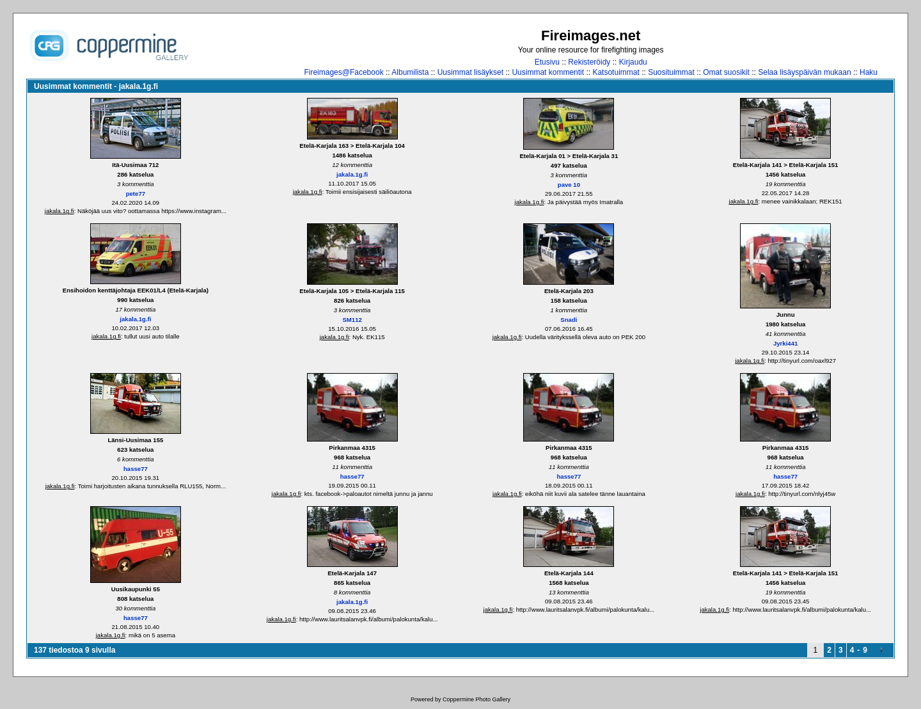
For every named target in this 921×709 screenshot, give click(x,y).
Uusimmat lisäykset (470, 72)
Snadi (568, 319)
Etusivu (547, 62)
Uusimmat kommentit (548, 72)
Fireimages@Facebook (343, 72)
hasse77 (135, 468)
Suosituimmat (671, 72)
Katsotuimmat (615, 72)
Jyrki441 (785, 343)
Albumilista (410, 72)
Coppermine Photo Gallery (476, 699)
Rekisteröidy (589, 62)
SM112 (351, 319)
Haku (869, 72)
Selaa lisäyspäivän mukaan (804, 72)
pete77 (135, 193)
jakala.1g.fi (59, 210)
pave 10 (569, 184)
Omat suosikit (726, 72)
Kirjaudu (633, 62)
